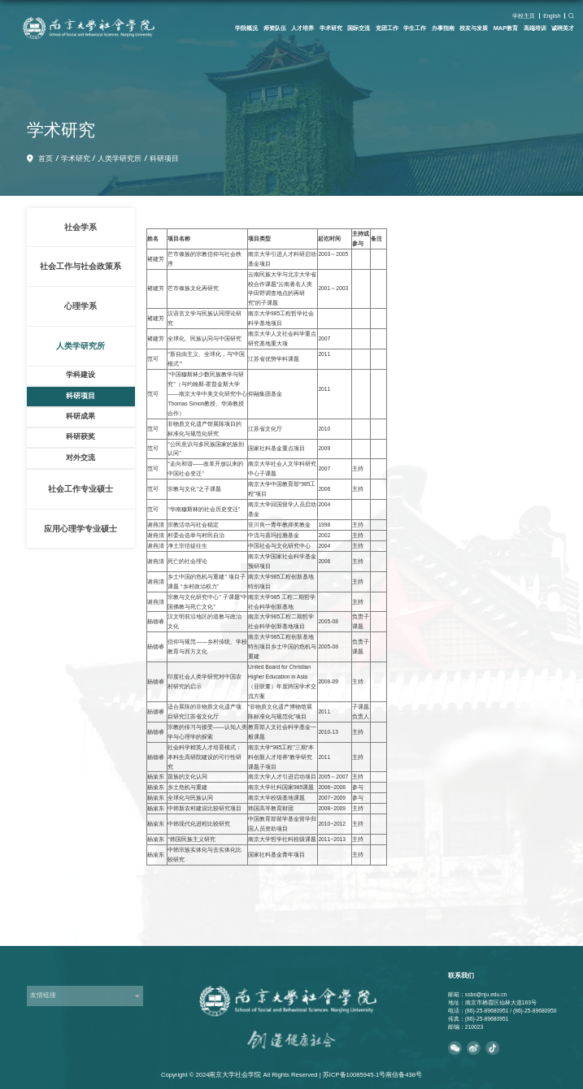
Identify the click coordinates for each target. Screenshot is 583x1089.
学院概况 (246, 28)
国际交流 (358, 28)
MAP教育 (506, 28)
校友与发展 (473, 28)
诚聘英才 (562, 28)
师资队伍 (274, 28)
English (551, 16)
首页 (45, 158)
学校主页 (523, 16)
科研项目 (164, 158)
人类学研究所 (119, 158)
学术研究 (331, 28)
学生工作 (414, 28)
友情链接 (43, 995)
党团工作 (387, 28)
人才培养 (302, 28)
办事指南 (443, 28)
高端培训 (535, 28)
